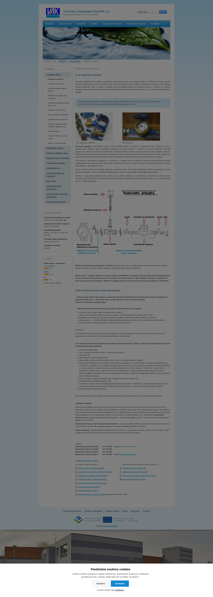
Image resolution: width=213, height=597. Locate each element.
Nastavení (100, 584)
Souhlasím (120, 584)
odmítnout (119, 590)
